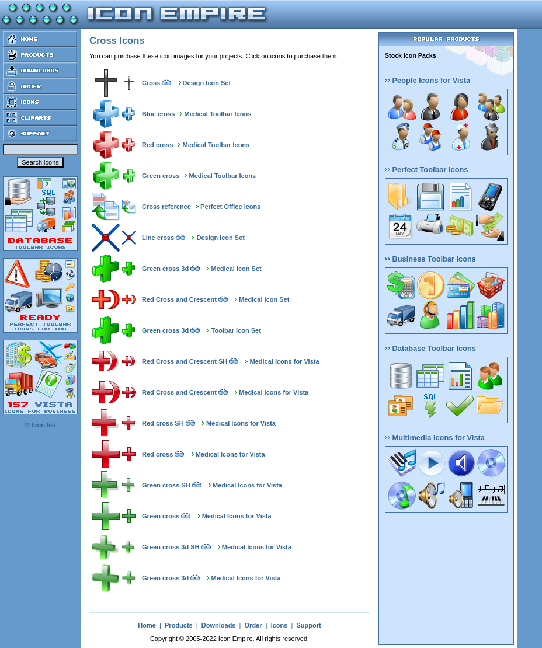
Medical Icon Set (236, 268)
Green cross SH (166, 485)
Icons (279, 625)
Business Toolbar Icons (430, 259)
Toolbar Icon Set (236, 330)
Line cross (158, 237)
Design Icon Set (207, 82)
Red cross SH (163, 423)
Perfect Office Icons (230, 206)
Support (308, 625)
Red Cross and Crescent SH (184, 361)
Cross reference (166, 206)
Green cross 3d (165, 268)
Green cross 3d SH (170, 547)
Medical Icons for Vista (284, 361)
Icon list (40, 424)
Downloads (218, 625)
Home (147, 625)
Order (253, 625)
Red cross (157, 144)
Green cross (160, 175)
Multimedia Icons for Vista (435, 437)
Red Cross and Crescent (179, 299)
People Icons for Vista (427, 80)
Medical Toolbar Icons (218, 113)
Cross (151, 82)
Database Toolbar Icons (430, 348)
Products (179, 625)
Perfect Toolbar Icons (426, 169)
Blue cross (158, 113)
